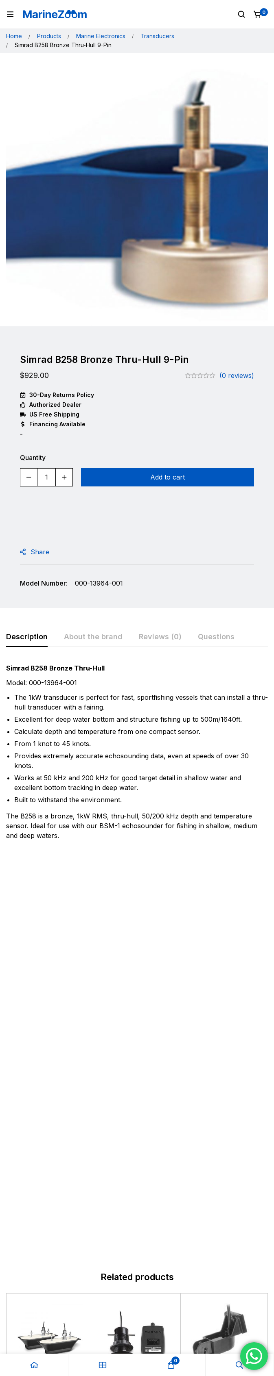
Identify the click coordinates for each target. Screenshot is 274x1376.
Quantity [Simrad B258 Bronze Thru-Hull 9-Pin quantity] (33, 458)
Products (49, 36)
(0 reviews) (236, 375)
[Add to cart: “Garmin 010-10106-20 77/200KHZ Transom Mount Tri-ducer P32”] (224, 1034)
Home (14, 36)
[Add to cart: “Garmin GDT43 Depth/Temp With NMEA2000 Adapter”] (137, 1034)
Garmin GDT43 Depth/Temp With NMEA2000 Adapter (134, 1001)
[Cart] (258, 14)
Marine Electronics (100, 36)
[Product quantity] (46, 477)
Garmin (26, 978)
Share (40, 552)
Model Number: (44, 583)
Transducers (157, 36)
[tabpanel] (137, 754)
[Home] (34, 1365)
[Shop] (102, 1365)
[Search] (241, 14)
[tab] (27, 637)
